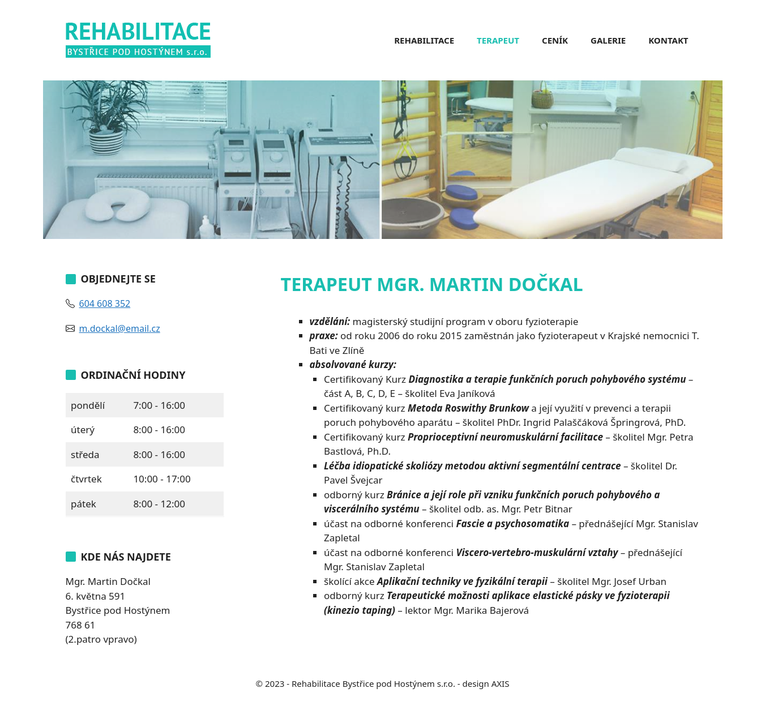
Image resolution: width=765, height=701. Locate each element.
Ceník (555, 40)
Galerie (608, 40)
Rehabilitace (424, 40)
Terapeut (498, 40)
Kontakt (668, 40)
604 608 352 (105, 303)
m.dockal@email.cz (119, 328)
